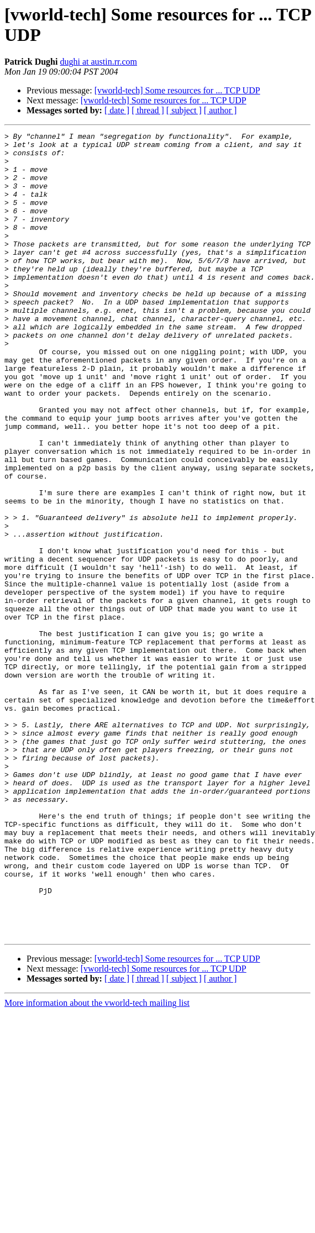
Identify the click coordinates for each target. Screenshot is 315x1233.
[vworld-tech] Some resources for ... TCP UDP (177, 90)
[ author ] (220, 110)
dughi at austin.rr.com (98, 61)
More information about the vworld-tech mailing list (97, 1163)
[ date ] (116, 110)
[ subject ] (184, 110)
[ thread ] (148, 110)
